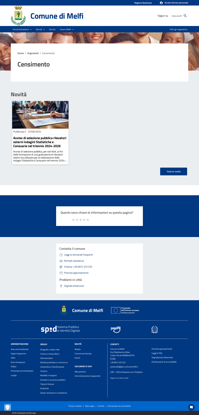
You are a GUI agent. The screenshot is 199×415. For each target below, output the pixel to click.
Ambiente (44, 388)
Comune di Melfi (56, 16)
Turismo (43, 371)
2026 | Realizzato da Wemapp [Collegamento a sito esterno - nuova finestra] (24, 412)
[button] (174, 3)
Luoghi (14, 375)
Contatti (114, 344)
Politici (13, 366)
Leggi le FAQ (157, 353)
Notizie (78, 349)
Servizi (43, 344)
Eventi (77, 357)
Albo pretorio (80, 371)
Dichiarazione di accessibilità (164, 361)
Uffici (13, 357)
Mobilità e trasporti (48, 375)
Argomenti (33, 53)
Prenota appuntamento (162, 348)
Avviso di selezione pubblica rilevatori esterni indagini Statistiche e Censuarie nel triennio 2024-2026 (39, 141)
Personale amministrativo (22, 370)
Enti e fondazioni (18, 362)
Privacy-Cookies (75, 405)
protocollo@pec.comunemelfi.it (124, 366)
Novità (19, 94)
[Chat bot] (191, 407)
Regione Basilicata (143, 2)
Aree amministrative (20, 349)
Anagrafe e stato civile (50, 349)
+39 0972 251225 (117, 362)
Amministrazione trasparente (87, 376)
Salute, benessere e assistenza (53, 392)
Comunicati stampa (83, 353)
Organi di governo (18, 353)
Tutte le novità (173, 171)
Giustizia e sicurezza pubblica (53, 379)
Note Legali (89, 405)
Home (20, 53)
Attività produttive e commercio (54, 362)
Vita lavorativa (46, 358)
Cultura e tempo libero (49, 353)
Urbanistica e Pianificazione (52, 366)
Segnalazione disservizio (162, 357)
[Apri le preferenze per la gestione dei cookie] (7, 407)
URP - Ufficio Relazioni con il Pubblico (126, 372)
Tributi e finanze (47, 384)
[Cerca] (185, 16)
